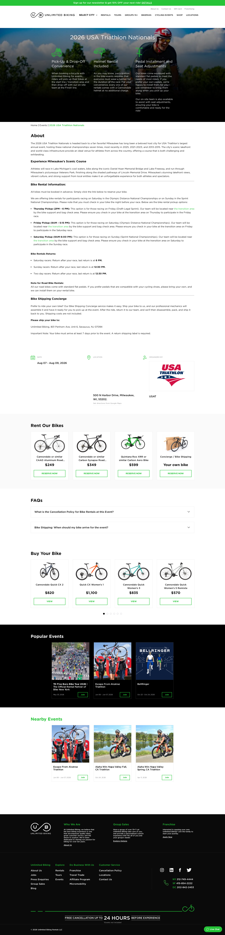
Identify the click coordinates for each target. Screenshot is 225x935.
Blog (33, 888)
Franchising (189, 9)
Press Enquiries (40, 879)
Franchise (75, 870)
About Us (155, 9)
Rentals (105, 15)
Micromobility (78, 884)
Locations (192, 15)
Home (34, 125)
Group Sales (38, 884)
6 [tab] (121, 616)
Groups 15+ (131, 15)
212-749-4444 (185, 879)
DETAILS (147, 2)
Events (43, 125)
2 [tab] (107, 616)
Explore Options (120, 841)
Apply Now (167, 837)
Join (83, 697)
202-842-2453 (185, 887)
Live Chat (213, 929)
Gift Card (178, 9)
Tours (117, 15)
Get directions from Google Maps (107, 403)
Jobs (33, 875)
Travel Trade (77, 875)
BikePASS (146, 15)
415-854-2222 (184, 883)
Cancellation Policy (110, 870)
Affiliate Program (80, 879)
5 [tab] (118, 616)
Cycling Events (164, 15)
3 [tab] (111, 616)
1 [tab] (104, 616)
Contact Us (166, 9)
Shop (180, 15)
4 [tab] (114, 616)
